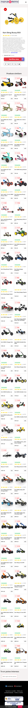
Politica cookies (18, 692)
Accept (20, 706)
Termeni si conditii (11, 691)
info (12, 98)
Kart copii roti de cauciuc (9, 676)
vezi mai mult (14, 52)
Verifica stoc (16, 59)
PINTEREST (18, 686)
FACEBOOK (9, 686)
